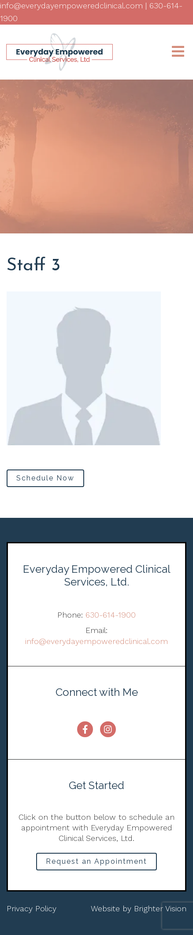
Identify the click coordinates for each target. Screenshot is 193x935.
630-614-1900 (110, 614)
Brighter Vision (160, 908)
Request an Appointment (96, 861)
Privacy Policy (31, 908)
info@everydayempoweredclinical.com (96, 641)
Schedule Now (45, 478)
